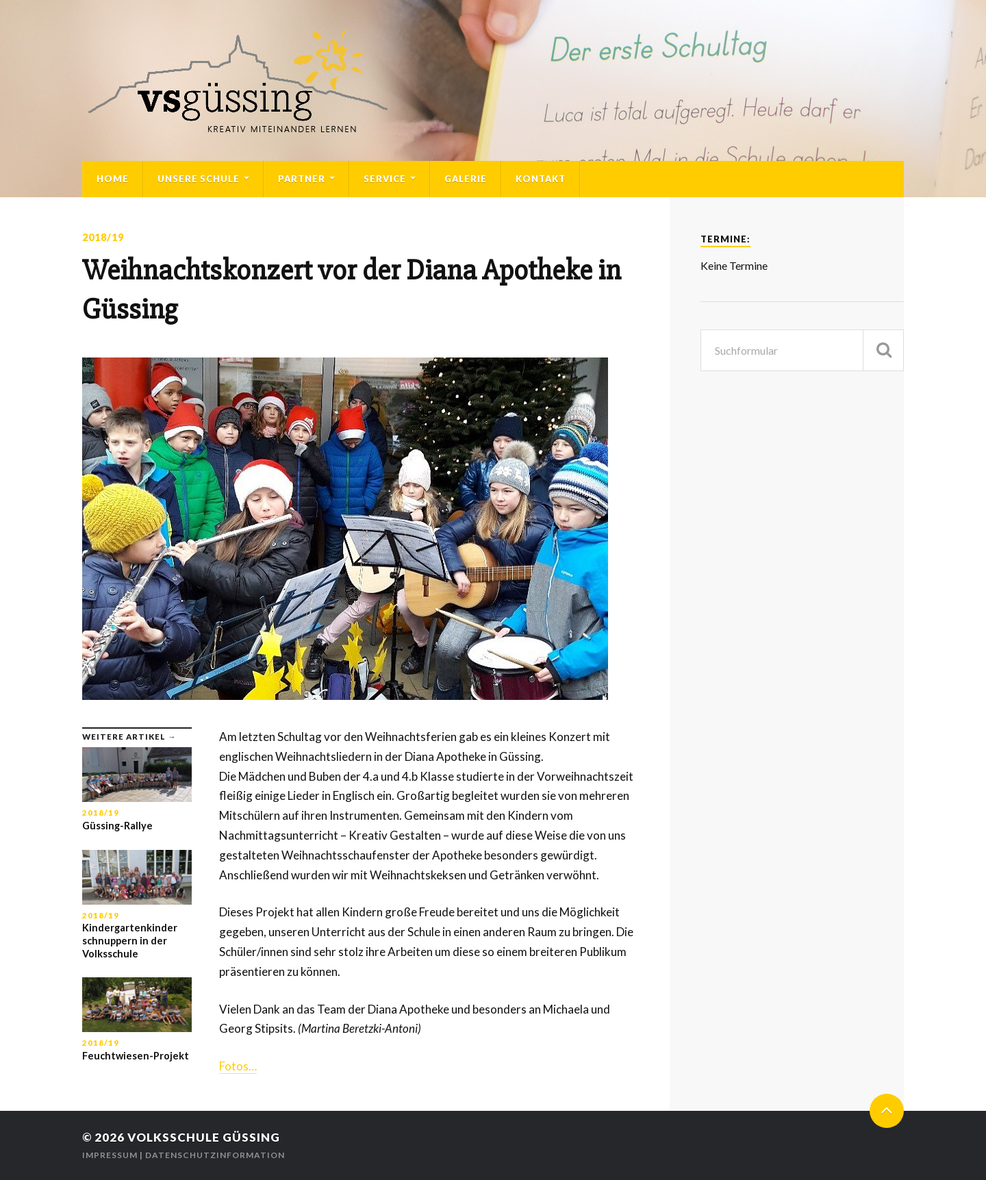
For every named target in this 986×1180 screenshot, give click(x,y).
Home (113, 178)
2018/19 (103, 237)
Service (385, 178)
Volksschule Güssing (203, 1137)
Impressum (110, 1155)
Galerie (465, 178)
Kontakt (541, 178)
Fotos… (238, 1066)
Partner (301, 178)
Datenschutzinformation (215, 1155)
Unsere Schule (198, 178)
